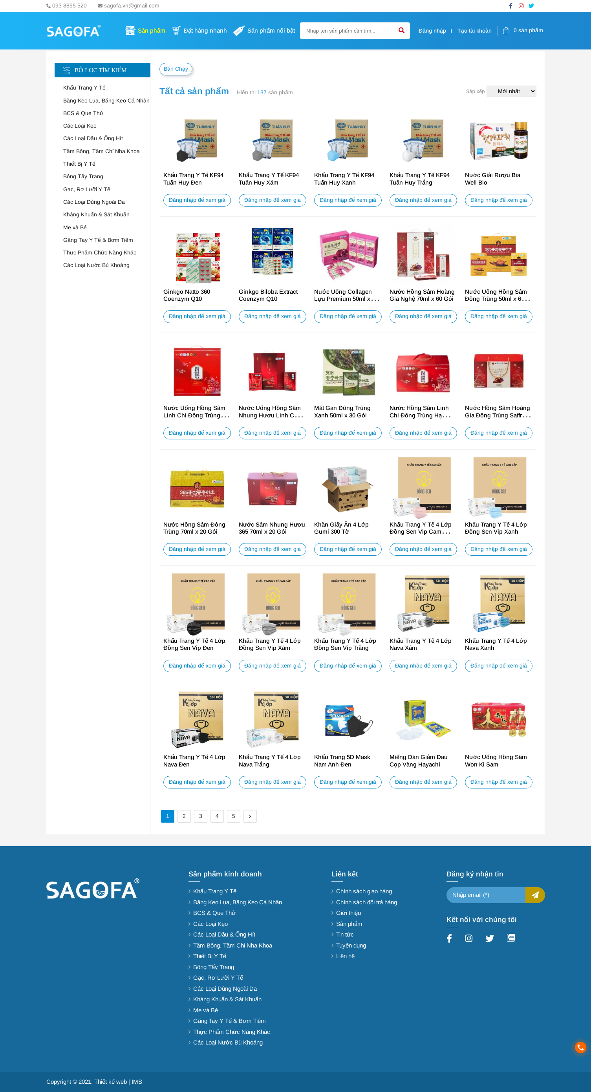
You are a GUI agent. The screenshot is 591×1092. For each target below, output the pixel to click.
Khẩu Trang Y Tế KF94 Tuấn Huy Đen (193, 179)
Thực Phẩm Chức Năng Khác (99, 253)
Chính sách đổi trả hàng (366, 902)
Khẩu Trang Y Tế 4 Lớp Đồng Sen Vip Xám (270, 644)
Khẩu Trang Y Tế (84, 88)
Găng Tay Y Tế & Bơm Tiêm (98, 240)
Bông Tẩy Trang (83, 176)
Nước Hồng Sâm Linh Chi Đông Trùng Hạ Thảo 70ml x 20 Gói (419, 415)
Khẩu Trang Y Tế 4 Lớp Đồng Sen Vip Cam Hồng (421, 531)
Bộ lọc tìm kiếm (101, 70)
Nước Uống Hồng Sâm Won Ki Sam (496, 761)
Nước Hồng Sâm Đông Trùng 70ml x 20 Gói (194, 528)
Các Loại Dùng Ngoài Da (94, 202)
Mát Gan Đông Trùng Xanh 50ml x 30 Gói (342, 411)
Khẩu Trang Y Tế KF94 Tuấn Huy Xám (269, 179)
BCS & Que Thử (83, 113)
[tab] (106, 88)
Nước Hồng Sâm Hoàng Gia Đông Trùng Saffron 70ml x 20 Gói (497, 415)
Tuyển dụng (351, 945)
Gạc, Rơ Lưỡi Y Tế (86, 189)
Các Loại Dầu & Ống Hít (93, 138)
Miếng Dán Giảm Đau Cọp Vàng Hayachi (419, 761)
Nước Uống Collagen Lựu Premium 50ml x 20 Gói (346, 298)
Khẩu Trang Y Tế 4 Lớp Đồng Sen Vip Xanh (496, 528)
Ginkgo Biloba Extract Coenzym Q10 (268, 295)
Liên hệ (345, 956)
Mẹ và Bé (75, 227)
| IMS (135, 1081)
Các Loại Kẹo (80, 126)
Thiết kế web (110, 1081)
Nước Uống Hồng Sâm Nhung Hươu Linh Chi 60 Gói (270, 415)
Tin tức (345, 934)
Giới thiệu (348, 912)
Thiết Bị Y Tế (79, 164)
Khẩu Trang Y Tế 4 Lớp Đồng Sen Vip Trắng (345, 644)
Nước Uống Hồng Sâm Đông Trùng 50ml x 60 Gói (496, 298)
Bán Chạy (176, 69)
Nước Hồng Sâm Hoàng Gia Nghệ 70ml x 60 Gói (422, 295)
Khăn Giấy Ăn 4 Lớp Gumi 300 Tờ (341, 528)
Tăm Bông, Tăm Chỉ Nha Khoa (101, 151)
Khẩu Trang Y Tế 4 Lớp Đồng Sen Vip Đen (194, 644)
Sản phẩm (349, 923)
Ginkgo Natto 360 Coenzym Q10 (186, 295)
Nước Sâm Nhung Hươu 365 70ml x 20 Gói (272, 528)
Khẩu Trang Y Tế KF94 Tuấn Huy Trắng (420, 179)
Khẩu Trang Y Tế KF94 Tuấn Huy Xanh (344, 179)
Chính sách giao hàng (364, 891)
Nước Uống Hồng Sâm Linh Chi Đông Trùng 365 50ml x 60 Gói (194, 415)
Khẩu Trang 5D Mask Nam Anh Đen (342, 761)
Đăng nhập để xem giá (197, 200)
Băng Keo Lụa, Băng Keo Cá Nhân (106, 101)
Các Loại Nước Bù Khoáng (96, 265)
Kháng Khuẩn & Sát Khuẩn (96, 215)
